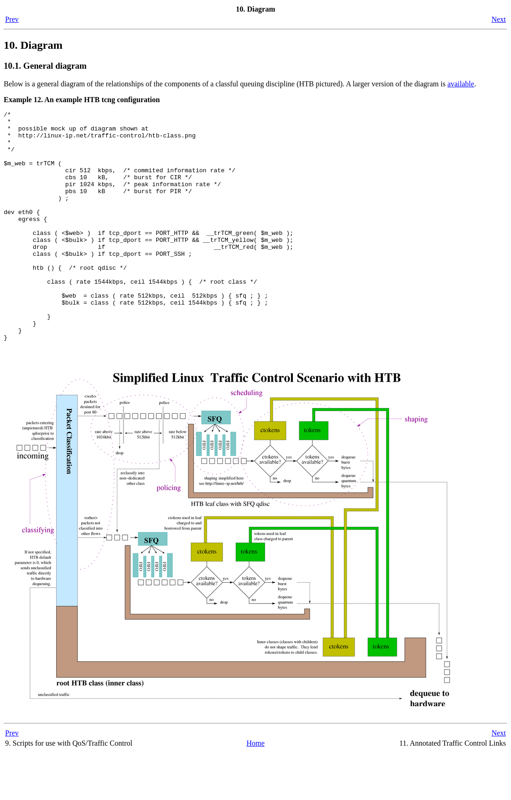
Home (255, 790)
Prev (12, 19)
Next (499, 19)
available (460, 84)
